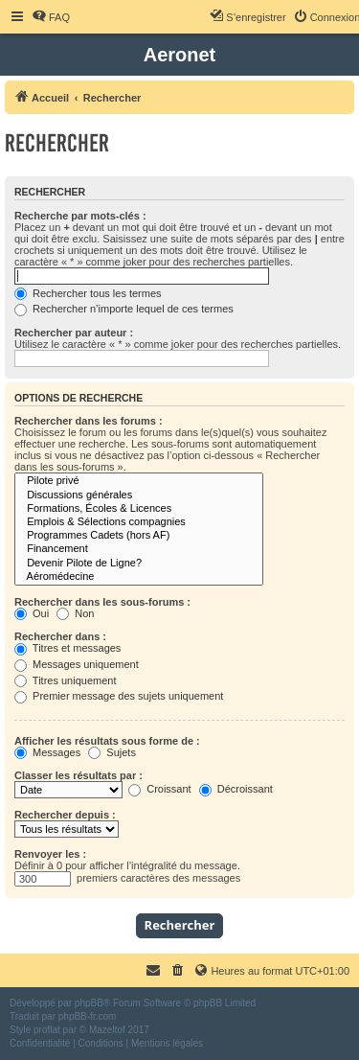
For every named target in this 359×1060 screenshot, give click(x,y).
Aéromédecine (138, 577)
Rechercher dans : (60, 636)
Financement (138, 549)
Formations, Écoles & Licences (138, 509)
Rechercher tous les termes (88, 293)
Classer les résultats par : (78, 775)
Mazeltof (107, 1030)
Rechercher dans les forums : (88, 420)
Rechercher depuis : (65, 814)
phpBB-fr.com (87, 1016)
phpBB (89, 1003)
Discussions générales (138, 495)
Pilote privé (138, 481)
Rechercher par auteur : (73, 332)
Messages (47, 752)
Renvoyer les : (50, 854)
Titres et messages (67, 648)
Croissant (159, 789)
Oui (31, 613)
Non (75, 613)
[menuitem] (51, 17)
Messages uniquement (76, 664)
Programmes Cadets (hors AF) (138, 535)
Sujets (112, 752)
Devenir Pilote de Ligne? (138, 563)
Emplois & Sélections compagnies (138, 522)
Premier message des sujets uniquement (118, 696)
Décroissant (236, 789)
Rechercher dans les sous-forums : (102, 602)
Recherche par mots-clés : (80, 215)
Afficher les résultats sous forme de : (107, 741)
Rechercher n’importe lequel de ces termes (124, 308)
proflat (47, 1030)
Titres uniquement (65, 680)
